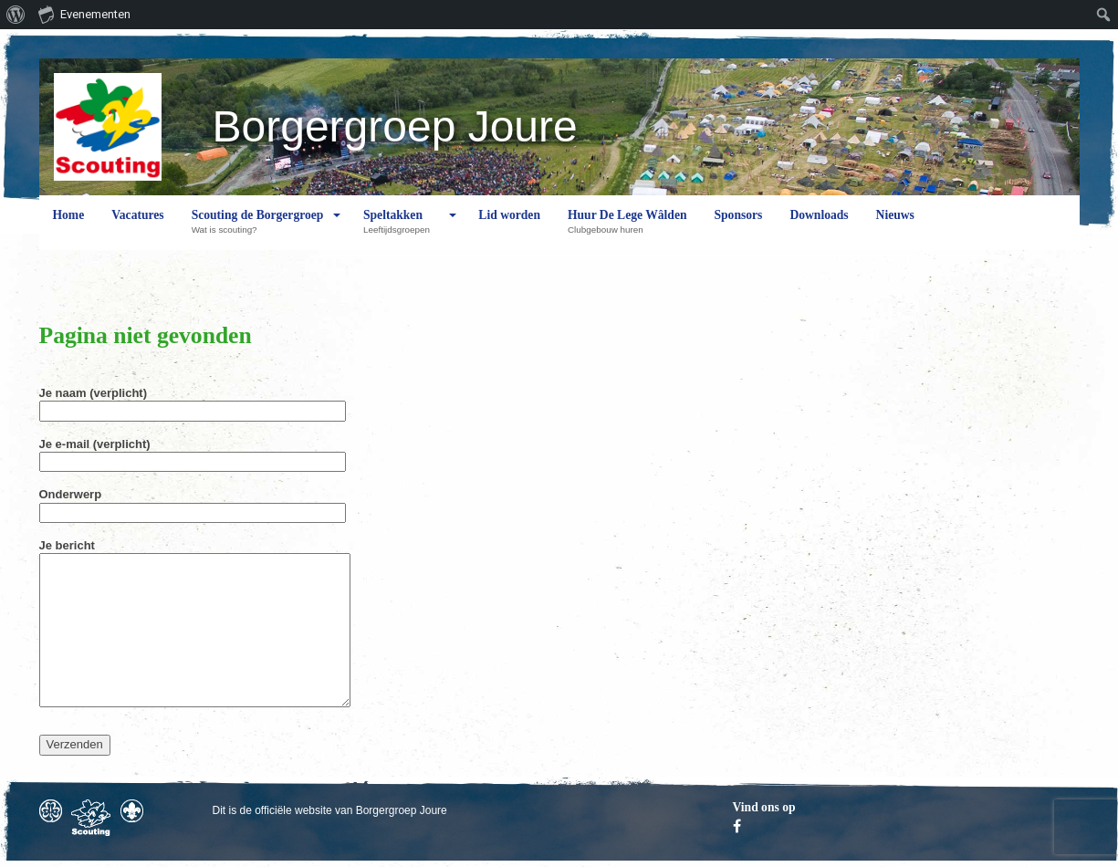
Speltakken (401, 229)
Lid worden (509, 229)
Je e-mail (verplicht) (192, 452)
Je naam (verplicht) (192, 401)
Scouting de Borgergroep (258, 229)
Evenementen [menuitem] (84, 13)
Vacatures (137, 229)
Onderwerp (192, 502)
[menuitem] (16, 14)
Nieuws (895, 229)
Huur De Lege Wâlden (627, 229)
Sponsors (739, 229)
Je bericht (194, 624)
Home (69, 229)
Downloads (818, 229)
